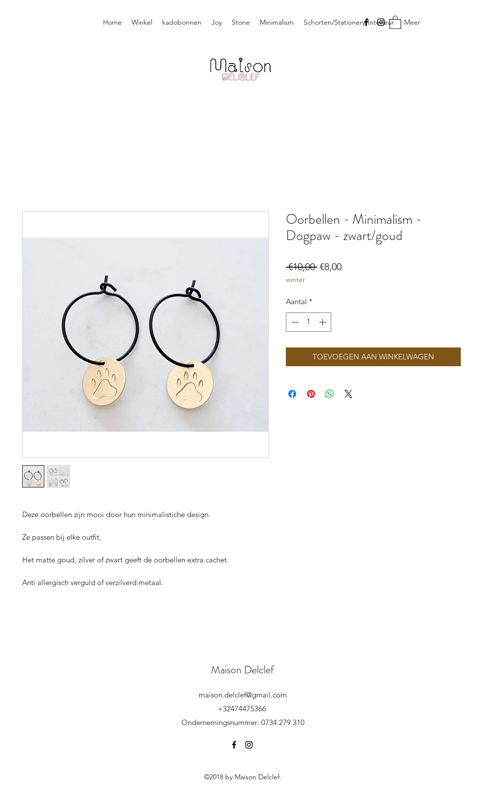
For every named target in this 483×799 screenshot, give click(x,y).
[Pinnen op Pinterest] (311, 394)
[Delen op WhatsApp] (330, 394)
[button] (395, 22)
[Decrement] (294, 322)
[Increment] (323, 322)
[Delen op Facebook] (292, 394)
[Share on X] (348, 394)
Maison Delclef (242, 669)
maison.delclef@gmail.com (243, 694)
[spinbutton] (309, 322)
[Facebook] (366, 22)
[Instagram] (381, 22)
